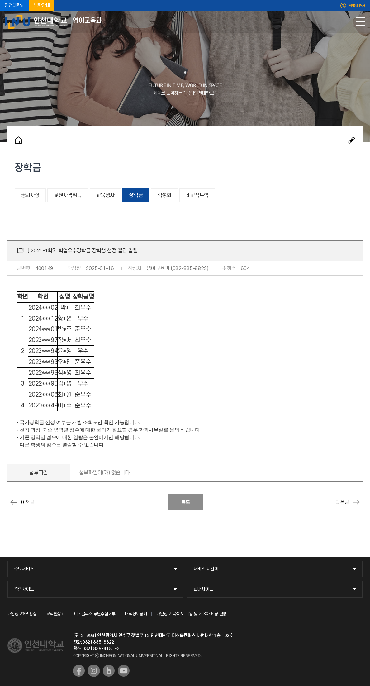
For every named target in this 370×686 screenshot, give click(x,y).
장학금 (136, 195)
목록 (185, 502)
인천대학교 (15, 5)
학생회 (164, 195)
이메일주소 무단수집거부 (94, 614)
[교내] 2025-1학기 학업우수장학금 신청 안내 (13, 502)
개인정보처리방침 (22, 614)
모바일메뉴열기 (360, 22)
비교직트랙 (197, 195)
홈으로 (18, 140)
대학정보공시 (136, 614)
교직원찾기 (55, 614)
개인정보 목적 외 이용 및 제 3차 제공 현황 (191, 614)
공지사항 (30, 195)
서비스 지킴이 (205, 569)
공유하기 (351, 140)
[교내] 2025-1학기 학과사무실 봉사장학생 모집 (356, 502)
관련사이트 (24, 589)
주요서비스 (24, 569)
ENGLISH (357, 5)
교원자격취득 (67, 195)
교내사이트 (203, 589)
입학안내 (42, 5)
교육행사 (105, 195)
